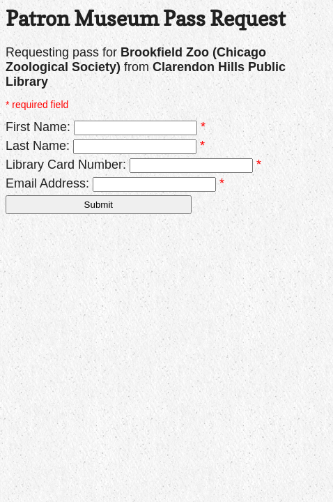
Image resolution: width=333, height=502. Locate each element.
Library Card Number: (66, 165)
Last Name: (38, 146)
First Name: (38, 127)
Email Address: (47, 183)
